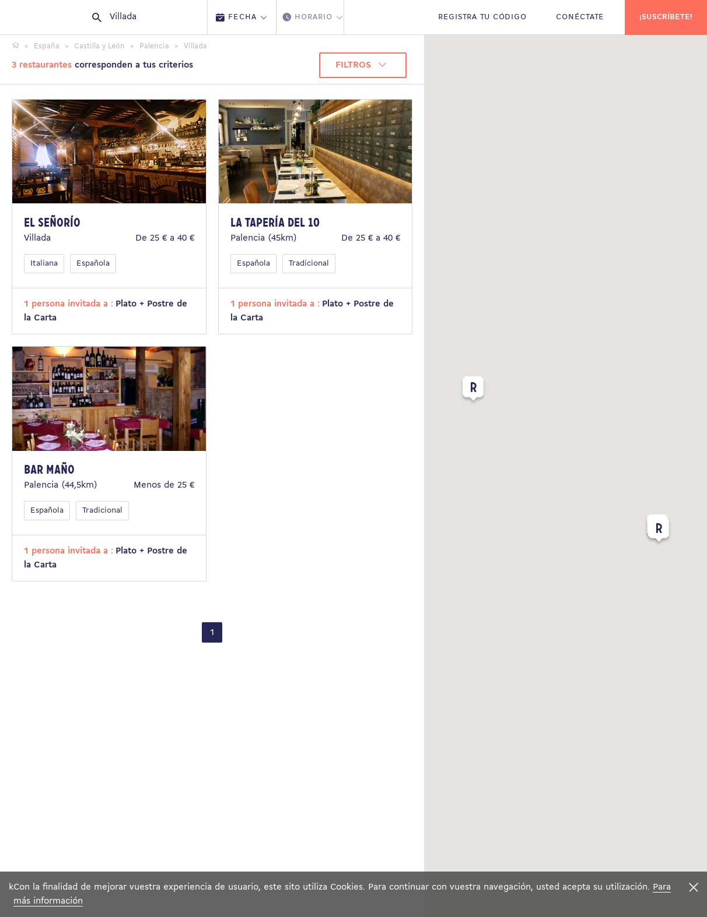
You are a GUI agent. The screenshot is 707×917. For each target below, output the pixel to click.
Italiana (44, 263)
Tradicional (309, 263)
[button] (473, 390)
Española (93, 263)
